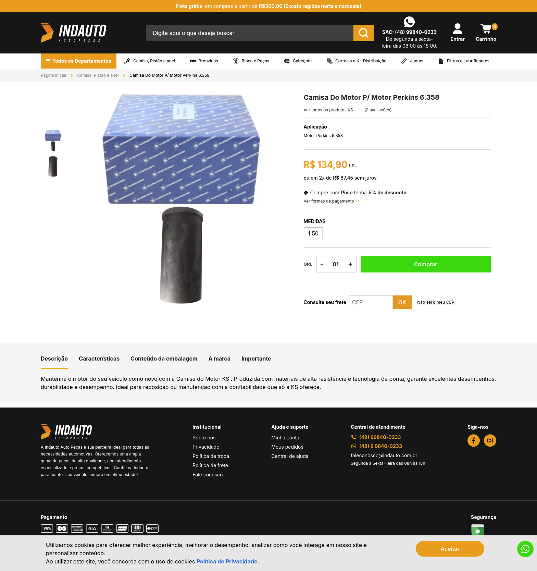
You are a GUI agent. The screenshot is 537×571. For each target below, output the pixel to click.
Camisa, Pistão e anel (154, 61)
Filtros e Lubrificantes (468, 61)
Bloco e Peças (256, 61)
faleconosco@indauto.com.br (384, 455)
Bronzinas (208, 61)
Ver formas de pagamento (331, 201)
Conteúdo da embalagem (163, 358)
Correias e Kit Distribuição (361, 61)
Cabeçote (302, 61)
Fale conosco (207, 474)
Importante (256, 358)
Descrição (54, 358)
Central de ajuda (289, 456)
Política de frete (210, 465)
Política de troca (210, 456)
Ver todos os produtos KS (328, 109)
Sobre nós (203, 437)
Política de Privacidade (227, 561)
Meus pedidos (287, 447)
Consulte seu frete (325, 302)
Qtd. (308, 264)
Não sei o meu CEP (435, 302)
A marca (220, 358)
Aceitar (450, 548)
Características (99, 358)
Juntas (416, 61)
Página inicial (53, 75)
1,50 (313, 233)
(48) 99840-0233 (416, 32)
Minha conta (285, 437)
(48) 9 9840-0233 (376, 446)
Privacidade (205, 447)
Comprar (425, 264)
